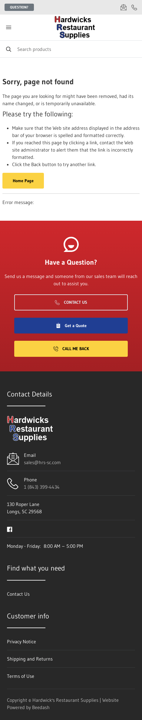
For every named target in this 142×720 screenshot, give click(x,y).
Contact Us (71, 302)
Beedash (41, 707)
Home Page (23, 180)
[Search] (71, 49)
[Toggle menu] (8, 27)
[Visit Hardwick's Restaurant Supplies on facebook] (9, 529)
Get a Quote (71, 325)
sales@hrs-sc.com (42, 462)
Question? (19, 7)
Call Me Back (71, 348)
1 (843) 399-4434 (42, 487)
